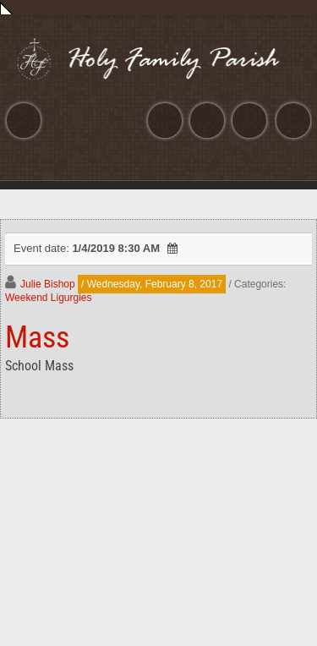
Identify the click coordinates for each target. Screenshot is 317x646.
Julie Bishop (47, 284)
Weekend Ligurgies (48, 298)
